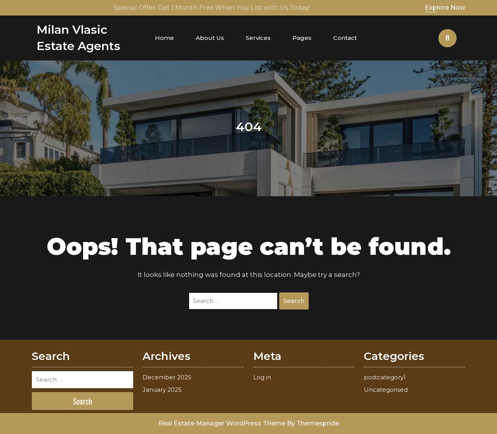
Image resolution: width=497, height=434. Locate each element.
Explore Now (445, 7)
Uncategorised (386, 389)
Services (258, 37)
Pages (301, 37)
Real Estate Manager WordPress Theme (221, 423)
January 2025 (162, 389)
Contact (345, 37)
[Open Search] (447, 38)
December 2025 (166, 377)
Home (164, 37)
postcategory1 (385, 377)
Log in (262, 377)
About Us (210, 37)
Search (293, 300)
